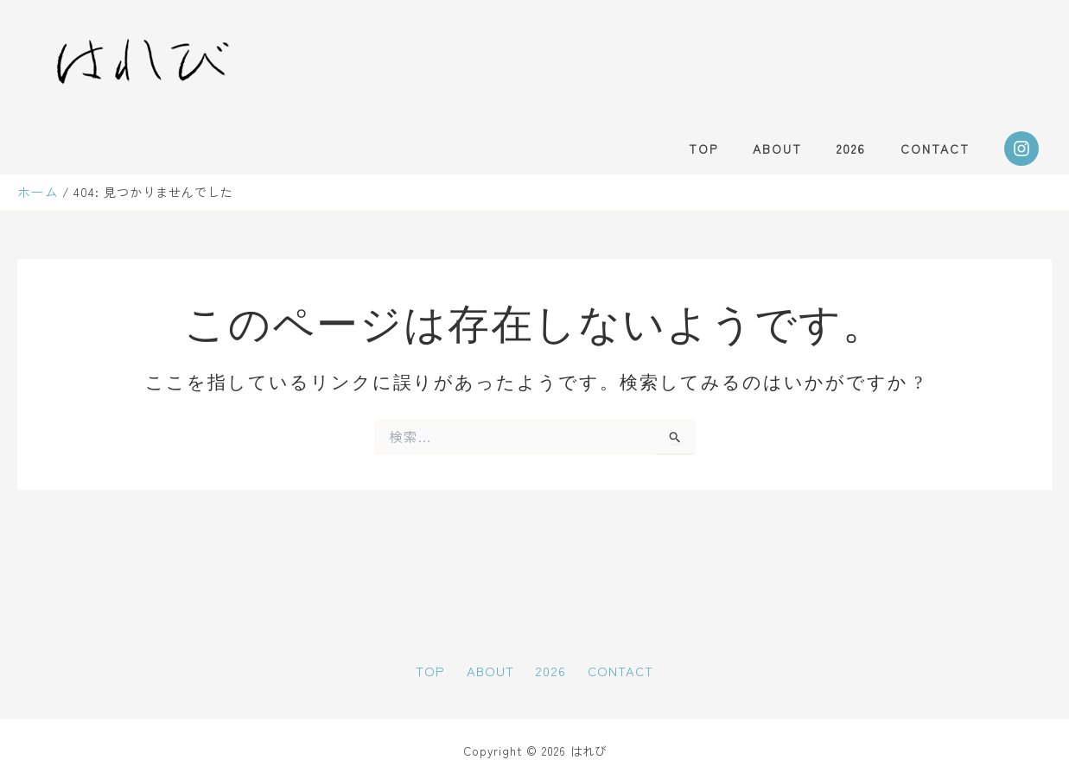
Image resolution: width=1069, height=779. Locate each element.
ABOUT (803, 148)
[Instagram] (1021, 148)
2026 (866, 148)
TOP (739, 148)
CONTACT (940, 148)
